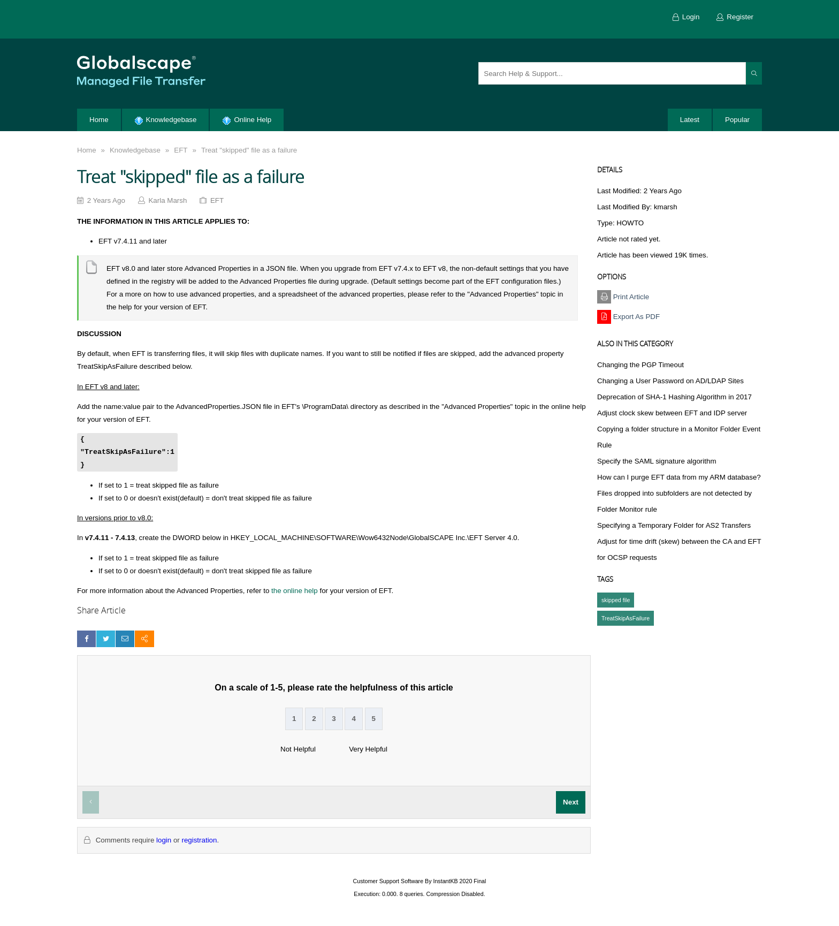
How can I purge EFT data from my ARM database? (679, 477)
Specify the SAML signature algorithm (656, 461)
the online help (294, 591)
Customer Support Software (388, 881)
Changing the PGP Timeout (640, 365)
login (163, 840)
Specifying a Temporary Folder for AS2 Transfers (674, 525)
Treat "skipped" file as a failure (249, 150)
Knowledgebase (135, 150)
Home (86, 150)
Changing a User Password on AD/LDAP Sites (670, 381)
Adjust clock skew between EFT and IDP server (672, 413)
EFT (180, 150)
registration (199, 840)
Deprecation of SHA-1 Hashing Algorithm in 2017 (674, 397)
